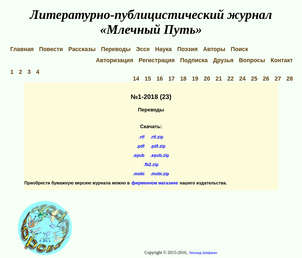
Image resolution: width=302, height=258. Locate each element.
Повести (51, 49)
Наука (163, 49)
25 (254, 78)
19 (195, 78)
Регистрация (157, 60)
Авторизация (114, 60)
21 (219, 78)
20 (207, 78)
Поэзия (187, 49)
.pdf (140, 146)
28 (289, 78)
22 (230, 78)
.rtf (141, 137)
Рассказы (82, 49)
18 (183, 78)
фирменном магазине (155, 183)
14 (136, 78)
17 (171, 78)
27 (278, 78)
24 (242, 78)
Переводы (115, 49)
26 (266, 78)
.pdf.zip (158, 146)
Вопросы (252, 60)
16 (159, 78)
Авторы (214, 49)
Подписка (194, 60)
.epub (139, 155)
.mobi (139, 173)
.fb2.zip (150, 164)
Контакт (282, 60)
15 (148, 78)
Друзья (223, 60)
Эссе (143, 49)
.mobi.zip (159, 173)
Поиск (239, 49)
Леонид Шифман (203, 253)
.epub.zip (159, 155)
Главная (22, 49)
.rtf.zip (156, 137)
